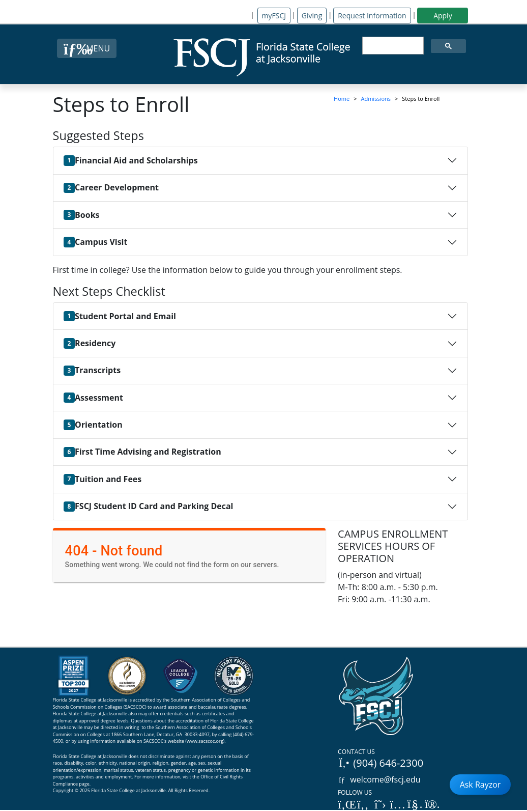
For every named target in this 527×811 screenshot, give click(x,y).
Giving (312, 15)
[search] (392, 46)
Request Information (372, 15)
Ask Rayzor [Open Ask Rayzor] (480, 784)
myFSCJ (274, 15)
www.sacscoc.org (205, 741)
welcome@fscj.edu (379, 779)
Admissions (376, 98)
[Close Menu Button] (86, 48)
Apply (442, 15)
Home (341, 98)
